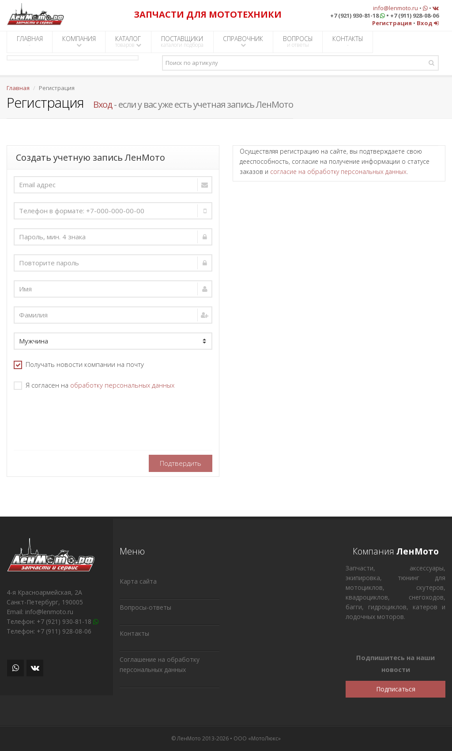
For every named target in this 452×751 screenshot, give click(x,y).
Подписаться (395, 689)
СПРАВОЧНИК (243, 41)
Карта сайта (138, 581)
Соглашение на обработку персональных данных (160, 664)
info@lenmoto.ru (395, 8)
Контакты (134, 633)
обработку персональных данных (122, 385)
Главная (18, 88)
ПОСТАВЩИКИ (182, 41)
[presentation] (81, 417)
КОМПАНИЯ (79, 41)
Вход (102, 104)
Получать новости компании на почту (79, 364)
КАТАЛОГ (128, 41)
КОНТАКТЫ (347, 41)
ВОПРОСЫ (298, 41)
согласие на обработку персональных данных (338, 171)
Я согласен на (94, 385)
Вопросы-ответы (145, 607)
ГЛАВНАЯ (30, 41)
